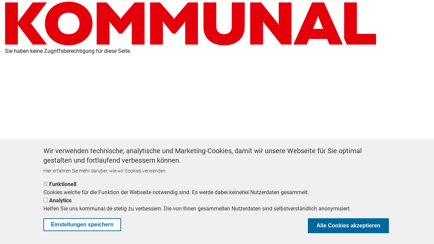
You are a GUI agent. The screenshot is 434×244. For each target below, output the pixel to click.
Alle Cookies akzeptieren (348, 225)
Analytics (60, 200)
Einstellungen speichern (82, 224)
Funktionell (62, 184)
